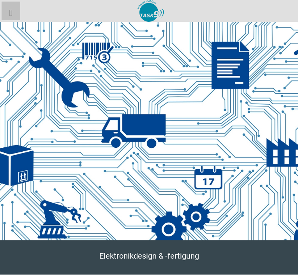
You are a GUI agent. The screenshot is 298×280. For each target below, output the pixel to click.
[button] (11, 11)
